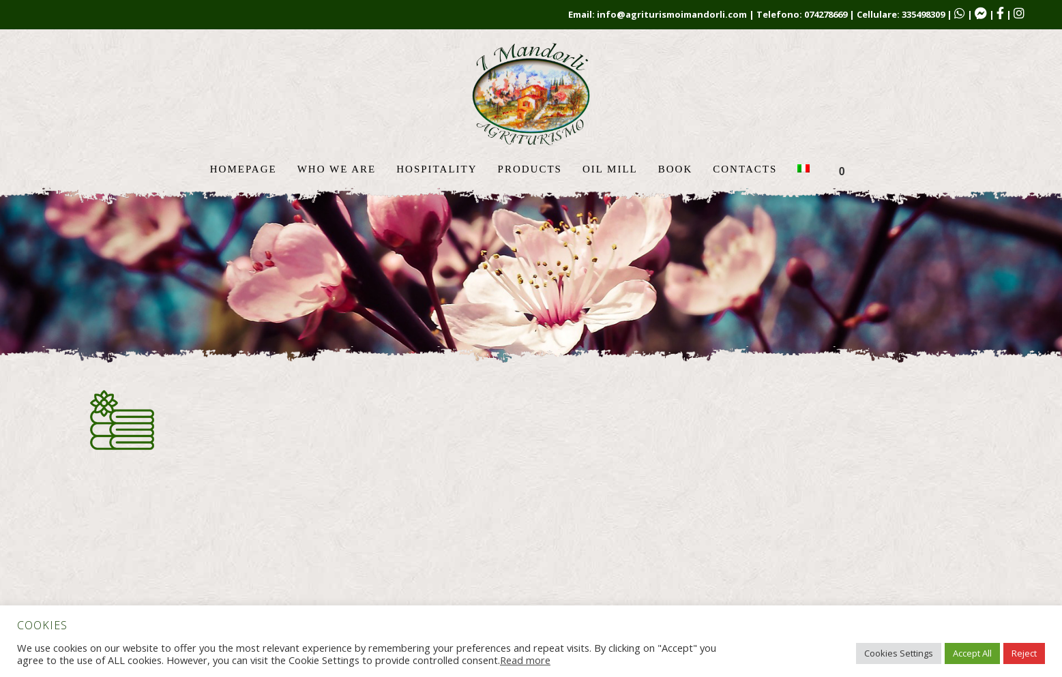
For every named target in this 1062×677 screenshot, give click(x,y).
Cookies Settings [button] (898, 653)
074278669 (825, 14)
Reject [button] (1024, 653)
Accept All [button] (972, 653)
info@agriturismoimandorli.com (672, 14)
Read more (525, 660)
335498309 (923, 14)
